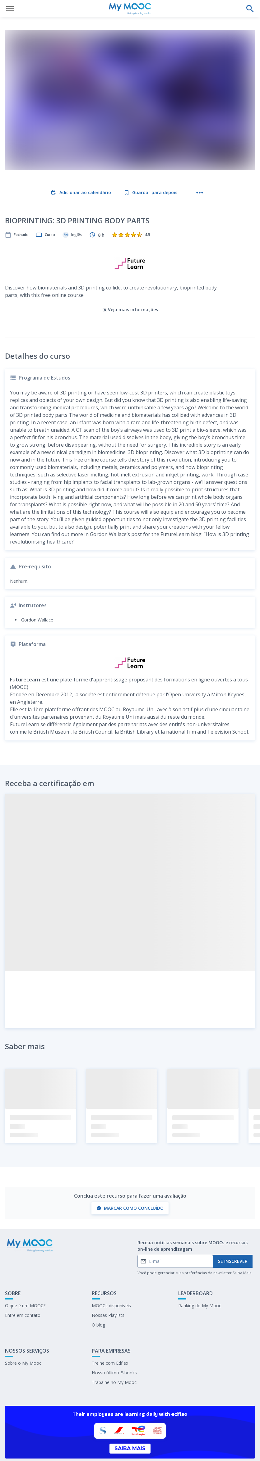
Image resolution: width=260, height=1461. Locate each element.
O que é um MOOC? (25, 1278)
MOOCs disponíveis (111, 1278)
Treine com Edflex (110, 1336)
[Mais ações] (200, 193)
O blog (98, 1297)
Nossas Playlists (108, 1288)
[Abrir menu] (10, 9)
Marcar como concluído (130, 1181)
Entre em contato (22, 1288)
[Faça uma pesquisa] (250, 9)
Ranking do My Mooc (199, 1278)
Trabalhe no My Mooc (114, 1355)
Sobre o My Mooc (23, 1336)
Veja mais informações (130, 282)
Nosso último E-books (114, 1345)
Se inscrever (233, 1234)
